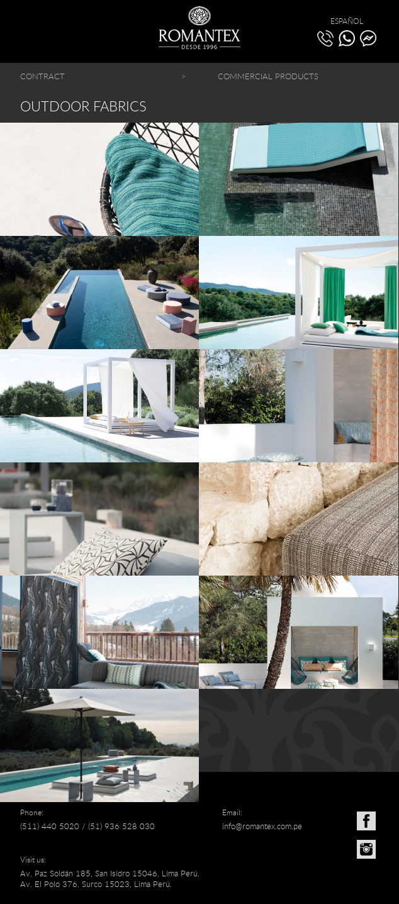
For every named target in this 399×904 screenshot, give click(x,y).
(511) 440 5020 (49, 826)
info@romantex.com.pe (262, 826)
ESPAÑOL (346, 21)
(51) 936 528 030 (121, 826)
